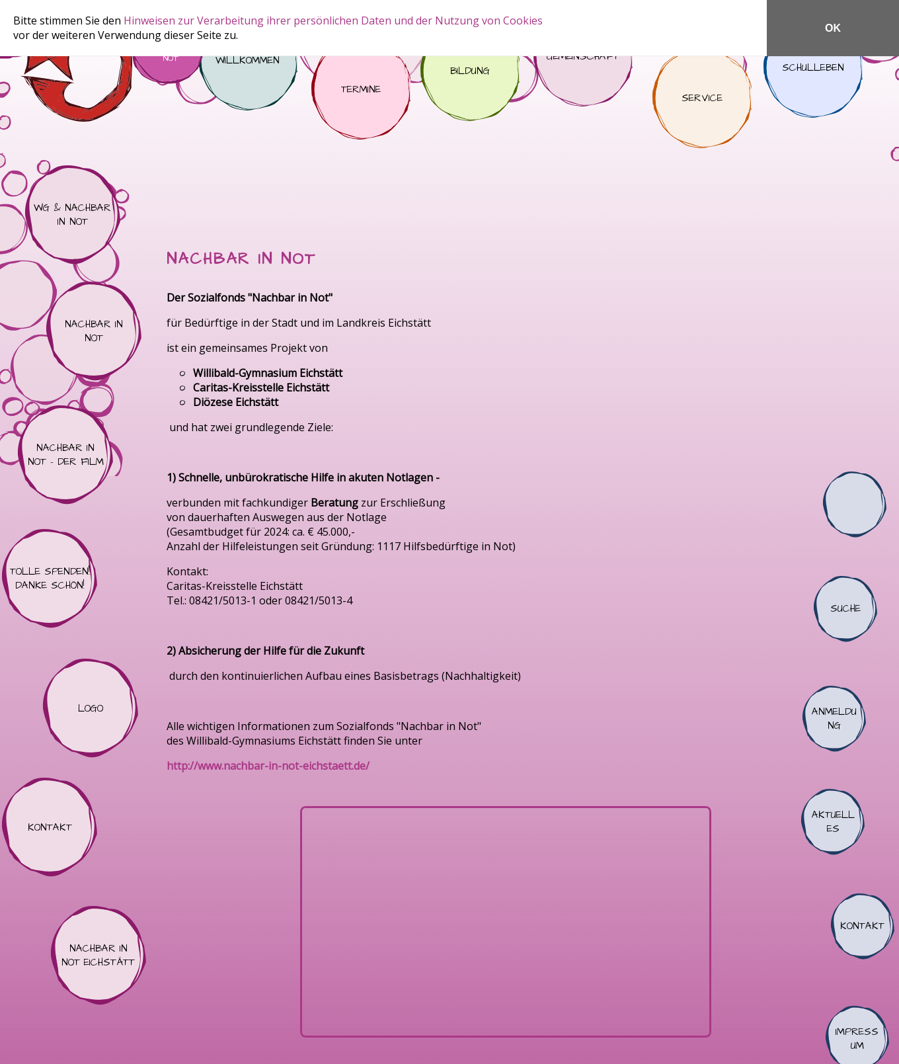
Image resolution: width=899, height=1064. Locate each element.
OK (833, 28)
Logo (90, 708)
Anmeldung (834, 719)
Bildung (470, 71)
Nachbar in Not (93, 331)
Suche (845, 609)
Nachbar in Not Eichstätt (98, 955)
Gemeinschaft (583, 56)
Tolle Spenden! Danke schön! (49, 578)
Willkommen (247, 60)
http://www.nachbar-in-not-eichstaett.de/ (268, 765)
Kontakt (49, 827)
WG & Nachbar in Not (72, 215)
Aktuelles (833, 822)
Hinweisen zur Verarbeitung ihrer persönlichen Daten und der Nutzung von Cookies (333, 20)
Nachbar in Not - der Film (65, 455)
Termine (360, 90)
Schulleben (813, 68)
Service (702, 98)
